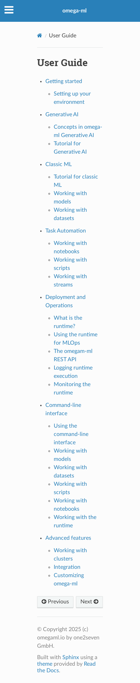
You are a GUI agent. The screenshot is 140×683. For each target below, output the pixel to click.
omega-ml (74, 10)
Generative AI (61, 114)
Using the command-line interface (71, 434)
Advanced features (68, 538)
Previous (55, 601)
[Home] (39, 35)
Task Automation (65, 231)
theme (44, 664)
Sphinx (70, 657)
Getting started (63, 81)
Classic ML (58, 164)
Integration (67, 567)
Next (89, 601)
